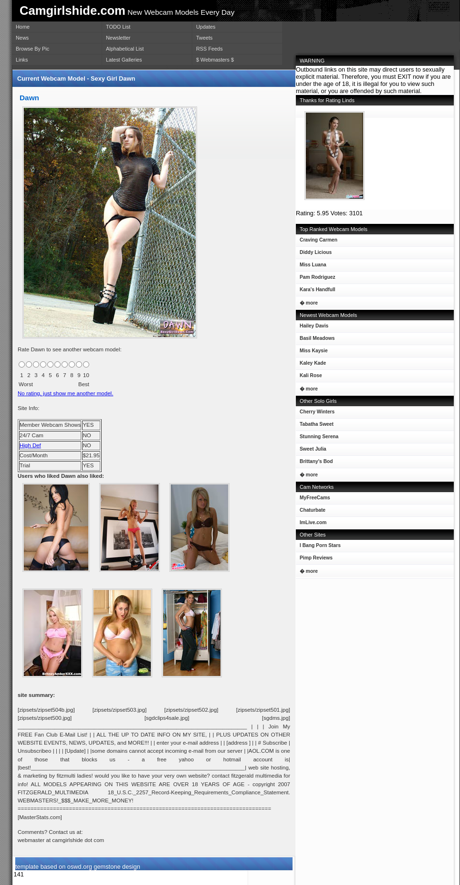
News (22, 38)
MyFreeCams (315, 497)
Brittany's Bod (314, 463)
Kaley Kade (311, 364)
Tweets (204, 38)
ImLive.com (313, 522)
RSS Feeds (209, 49)
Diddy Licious (314, 254)
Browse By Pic (32, 49)
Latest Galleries (124, 60)
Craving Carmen (316, 241)
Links (22, 60)
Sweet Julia (311, 450)
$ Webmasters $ (215, 60)
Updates (206, 27)
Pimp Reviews (316, 557)
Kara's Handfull (315, 291)
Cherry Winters (315, 413)
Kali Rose (309, 377)
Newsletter (118, 38)
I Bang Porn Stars (320, 545)
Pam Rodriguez (315, 279)
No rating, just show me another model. (65, 393)
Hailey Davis (312, 327)
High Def (30, 445)
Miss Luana (311, 266)
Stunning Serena (317, 438)
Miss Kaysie (312, 352)
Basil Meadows (315, 340)
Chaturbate (312, 510)
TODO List (118, 27)
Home (23, 27)
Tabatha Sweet (315, 426)
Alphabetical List (125, 49)
